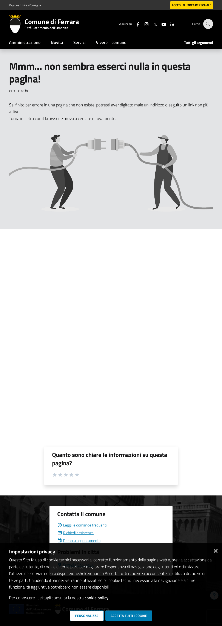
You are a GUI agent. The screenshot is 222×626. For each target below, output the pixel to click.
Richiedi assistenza (75, 533)
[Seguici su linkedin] (169, 23)
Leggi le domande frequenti (82, 525)
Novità (57, 42)
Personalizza (87, 615)
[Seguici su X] (152, 23)
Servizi (79, 42)
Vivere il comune (111, 42)
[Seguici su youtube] (161, 23)
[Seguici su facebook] (135, 23)
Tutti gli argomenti (198, 42)
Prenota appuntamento (78, 540)
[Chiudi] (216, 549)
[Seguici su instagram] (144, 23)
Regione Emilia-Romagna (25, 5)
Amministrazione (24, 42)
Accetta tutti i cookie (129, 615)
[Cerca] (208, 24)
